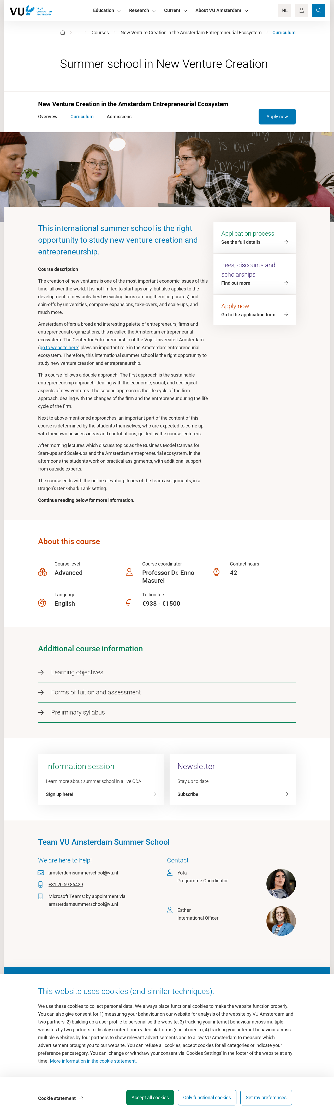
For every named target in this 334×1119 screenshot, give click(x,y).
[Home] (62, 32)
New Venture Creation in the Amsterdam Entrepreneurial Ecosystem (191, 32)
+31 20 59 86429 (66, 884)
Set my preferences (266, 1099)
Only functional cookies (205, 1099)
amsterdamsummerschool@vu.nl (83, 873)
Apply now (277, 116)
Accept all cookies (145, 1099)
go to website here (59, 347)
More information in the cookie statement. (93, 1063)
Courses (100, 32)
